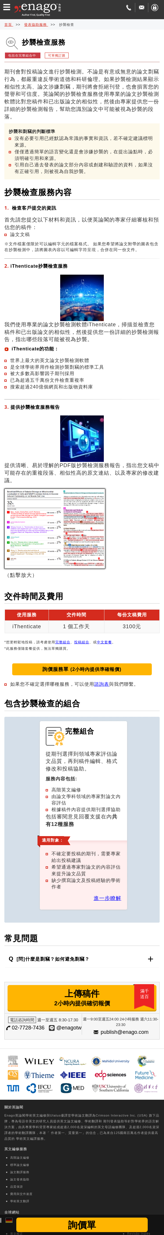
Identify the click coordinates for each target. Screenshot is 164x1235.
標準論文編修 (19, 1164)
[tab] (82, 958)
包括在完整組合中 (22, 55)
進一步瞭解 (107, 898)
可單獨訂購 (56, 55)
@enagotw (68, 1028)
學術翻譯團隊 (25, 1133)
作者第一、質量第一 (66, 1133)
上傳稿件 (104, 997)
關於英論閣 (13, 1107)
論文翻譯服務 (19, 1172)
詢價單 (82, 1225)
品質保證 (16, 1186)
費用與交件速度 (21, 1194)
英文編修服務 (15, 1149)
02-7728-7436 (28, 1028)
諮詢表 (101, 684)
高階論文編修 (19, 1157)
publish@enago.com (124, 1032)
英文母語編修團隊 (112, 1127)
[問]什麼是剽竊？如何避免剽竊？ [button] (52, 959)
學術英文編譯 (26, 1138)
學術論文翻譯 (81, 1115)
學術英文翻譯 (19, 1201)
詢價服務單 (81, 669)
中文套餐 (104, 642)
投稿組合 (81, 642)
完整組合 (62, 642)
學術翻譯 (92, 1121)
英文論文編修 (70, 1121)
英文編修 (40, 1115)
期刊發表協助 (113, 1121)
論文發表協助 (19, 1179)
